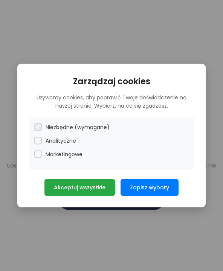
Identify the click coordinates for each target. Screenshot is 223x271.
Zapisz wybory (149, 187)
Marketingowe (58, 154)
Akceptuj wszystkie (79, 187)
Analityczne (55, 141)
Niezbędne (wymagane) (72, 127)
